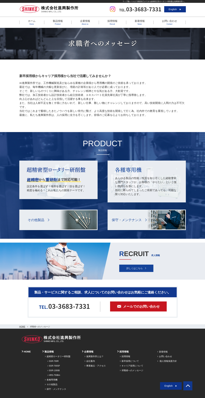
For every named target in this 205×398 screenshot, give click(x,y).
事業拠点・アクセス (95, 365)
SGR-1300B (53, 370)
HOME (22, 326)
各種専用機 (51, 379)
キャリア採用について (131, 365)
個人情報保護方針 (167, 361)
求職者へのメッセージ (131, 370)
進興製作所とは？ (94, 356)
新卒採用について (129, 361)
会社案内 (90, 361)
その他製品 (36, 220)
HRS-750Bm (53, 375)
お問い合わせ (169, 22)
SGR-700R (53, 361)
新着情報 (140, 22)
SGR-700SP (53, 366)
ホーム (31, 22)
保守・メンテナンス (127, 220)
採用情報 (125, 356)
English (175, 9)
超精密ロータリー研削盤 (57, 356)
